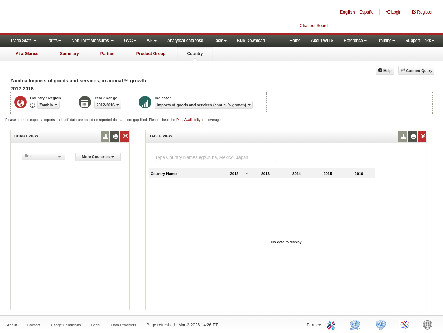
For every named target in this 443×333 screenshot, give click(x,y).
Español (367, 12)
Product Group (151, 53)
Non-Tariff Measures (93, 40)
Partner (107, 53)
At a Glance (27, 53)
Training (386, 40)
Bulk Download (251, 40)
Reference (355, 40)
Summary (69, 53)
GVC (130, 40)
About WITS (322, 40)
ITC (332, 324)
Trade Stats (23, 40)
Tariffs (54, 40)
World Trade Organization (405, 324)
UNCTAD (356, 324)
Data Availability (188, 120)
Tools (220, 40)
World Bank (429, 324)
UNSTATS (381, 324)
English (347, 12)
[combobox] (43, 156)
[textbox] (216, 157)
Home (295, 40)
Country (195, 53)
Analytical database (185, 40)
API (152, 40)
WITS (69, 17)
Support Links (420, 40)
